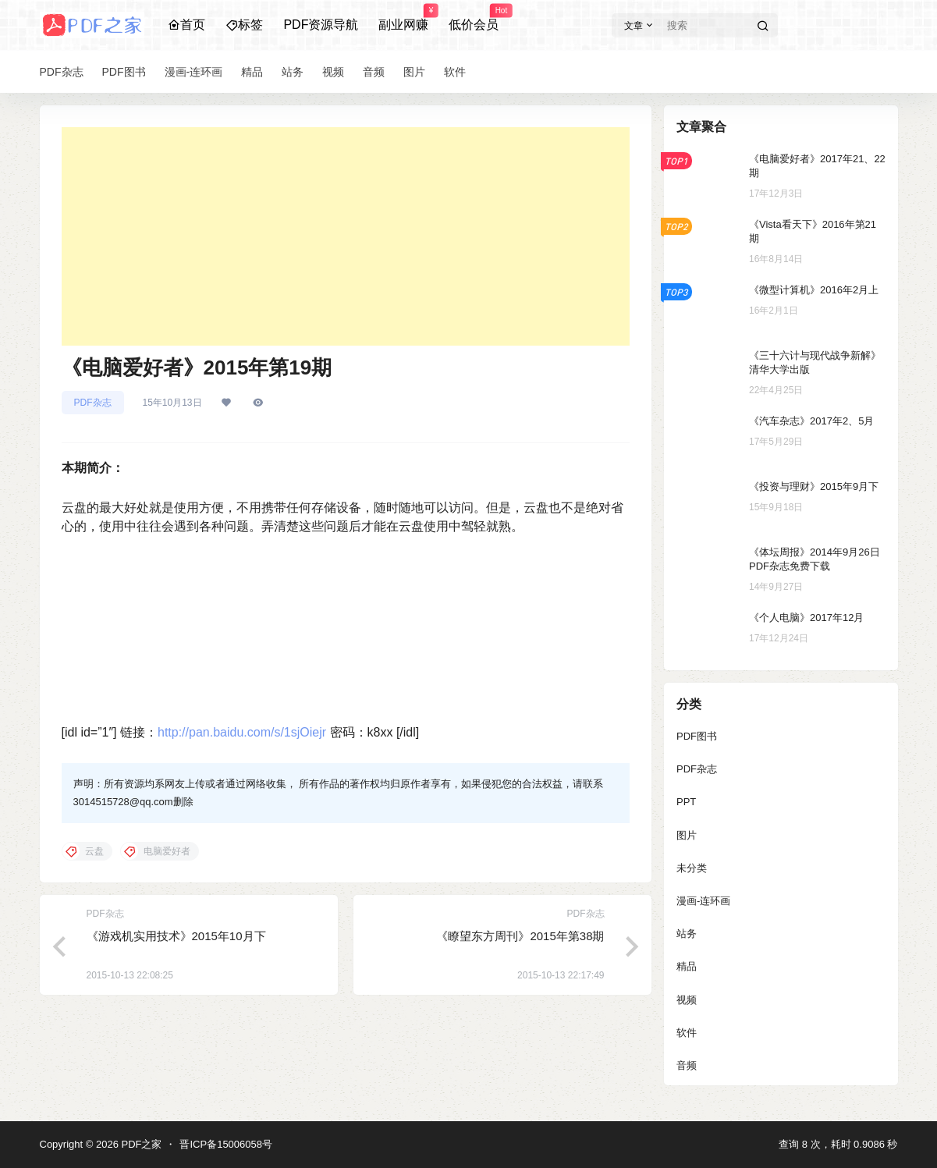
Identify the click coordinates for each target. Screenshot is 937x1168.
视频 (686, 1000)
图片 (686, 835)
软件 (686, 1032)
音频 (686, 1065)
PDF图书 (696, 736)
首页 (186, 24)
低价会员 (474, 18)
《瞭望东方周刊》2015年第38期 (520, 936)
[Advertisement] (346, 236)
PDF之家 (140, 1144)
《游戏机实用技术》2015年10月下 (176, 936)
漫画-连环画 (703, 901)
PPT (686, 802)
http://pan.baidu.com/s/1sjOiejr (242, 732)
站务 (686, 933)
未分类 (691, 868)
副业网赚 (403, 18)
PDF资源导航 (320, 24)
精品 (686, 966)
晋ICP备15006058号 (225, 1144)
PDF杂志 (93, 402)
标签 (244, 24)
